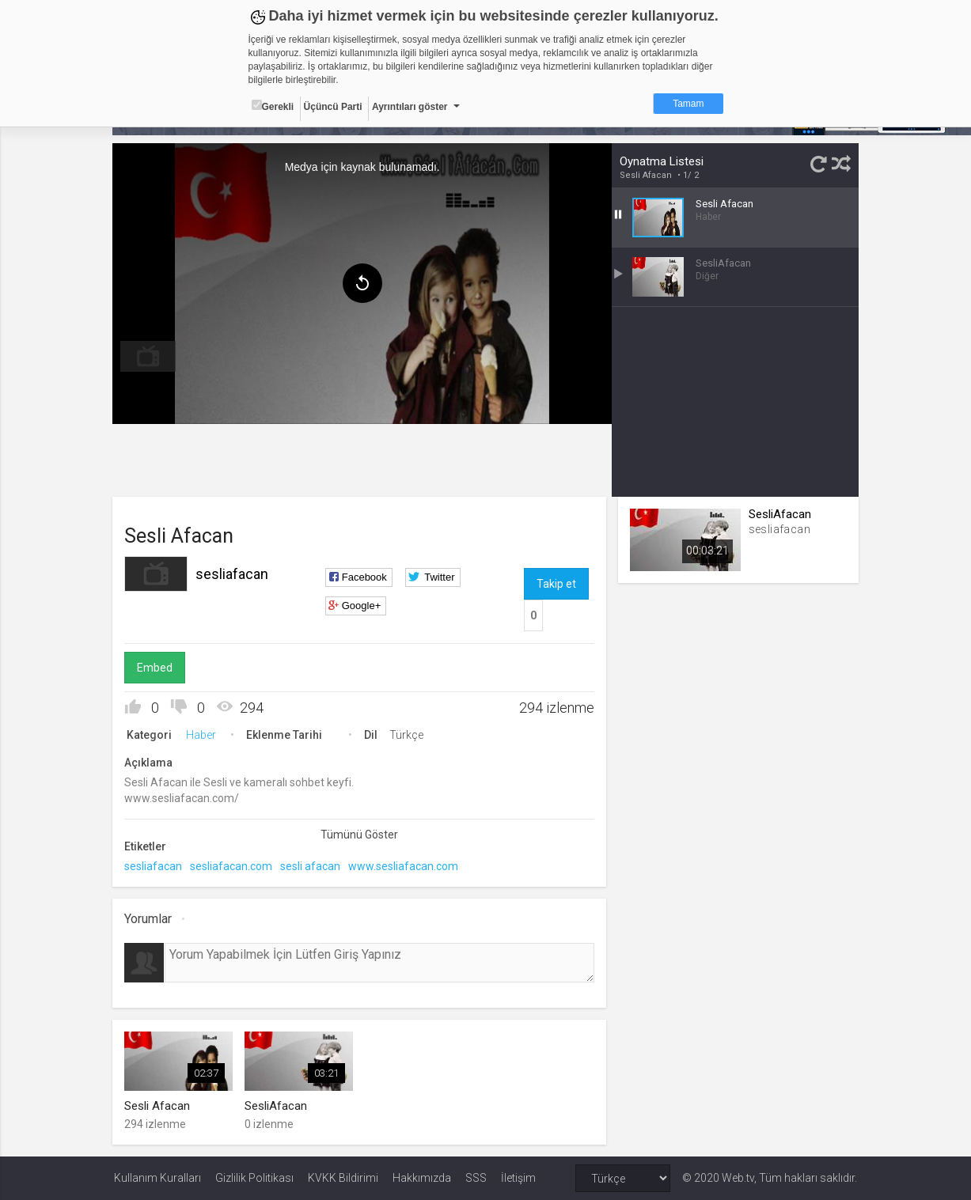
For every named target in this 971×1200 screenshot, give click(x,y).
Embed (156, 667)
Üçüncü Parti (333, 106)
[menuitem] (149, 356)
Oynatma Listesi (662, 161)
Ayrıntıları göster (410, 106)
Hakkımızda (422, 1178)
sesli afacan (312, 866)
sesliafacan (233, 574)
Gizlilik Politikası (254, 1178)
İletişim (518, 1178)
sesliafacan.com (233, 866)
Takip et (556, 583)
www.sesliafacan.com (405, 866)
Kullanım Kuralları (157, 1178)
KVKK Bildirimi (343, 1178)
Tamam (688, 103)
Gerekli (273, 106)
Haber (203, 735)
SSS (476, 1178)
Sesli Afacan (646, 175)
